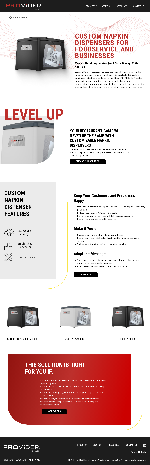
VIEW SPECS (86, 275)
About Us (106, 6)
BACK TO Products (21, 17)
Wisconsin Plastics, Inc (138, 452)
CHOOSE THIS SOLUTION (88, 159)
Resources (122, 6)
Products (90, 6)
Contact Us (138, 6)
